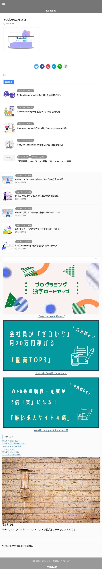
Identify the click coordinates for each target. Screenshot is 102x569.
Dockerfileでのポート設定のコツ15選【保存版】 (40, 111)
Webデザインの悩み (10, 452)
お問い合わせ (46, 561)
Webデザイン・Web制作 (13, 446)
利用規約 (56, 561)
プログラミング (9, 449)
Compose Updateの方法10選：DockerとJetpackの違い (44, 128)
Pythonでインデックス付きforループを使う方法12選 (40, 179)
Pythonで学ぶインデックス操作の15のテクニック (39, 212)
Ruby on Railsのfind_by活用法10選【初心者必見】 (41, 145)
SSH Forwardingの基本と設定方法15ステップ (37, 245)
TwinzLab (51, 10)
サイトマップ (65, 561)
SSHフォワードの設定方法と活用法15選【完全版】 (39, 229)
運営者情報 (36, 561)
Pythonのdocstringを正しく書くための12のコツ (40, 95)
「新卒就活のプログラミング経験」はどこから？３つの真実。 (46, 161)
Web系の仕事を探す (10, 441)
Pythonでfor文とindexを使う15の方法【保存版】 (39, 196)
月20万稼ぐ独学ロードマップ (14, 444)
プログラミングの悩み (11, 455)
